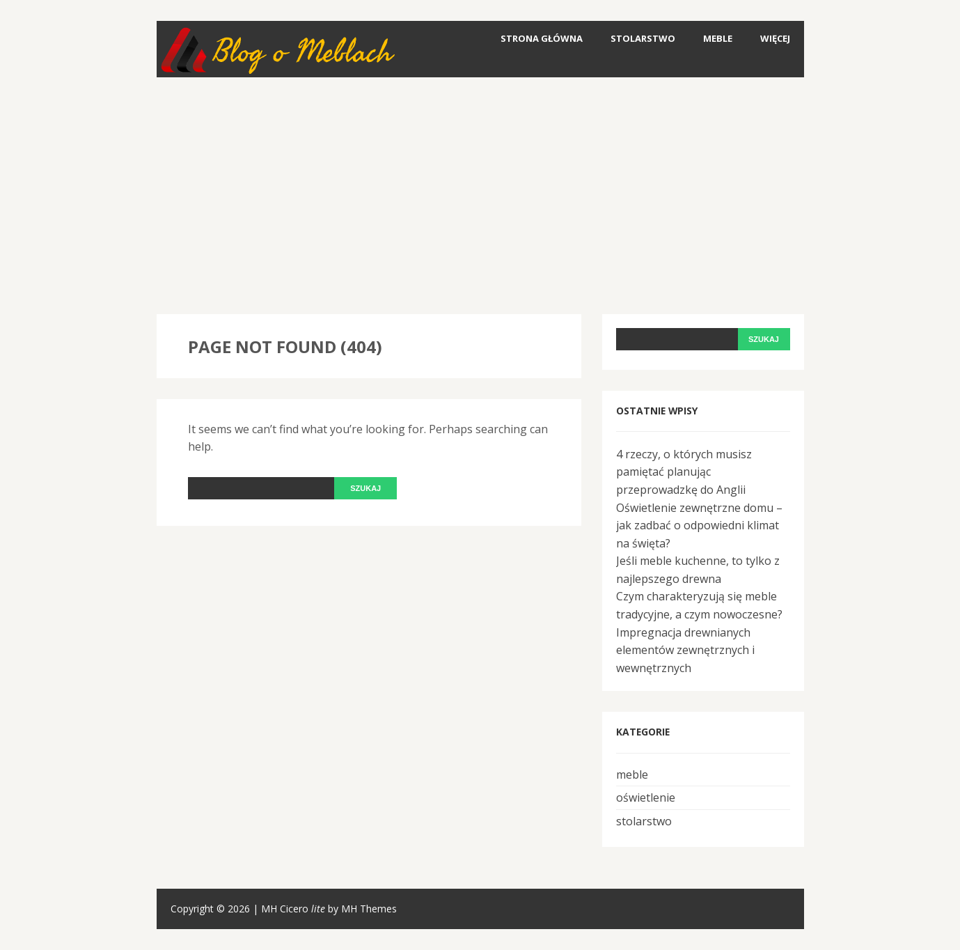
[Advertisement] (480, 195)
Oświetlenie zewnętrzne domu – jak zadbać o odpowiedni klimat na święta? (699, 525)
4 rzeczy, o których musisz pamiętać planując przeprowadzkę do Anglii (684, 471)
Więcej (775, 38)
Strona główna (542, 38)
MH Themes (369, 908)
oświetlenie (645, 797)
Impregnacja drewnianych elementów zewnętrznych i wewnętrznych (685, 650)
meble (717, 38)
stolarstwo (643, 38)
